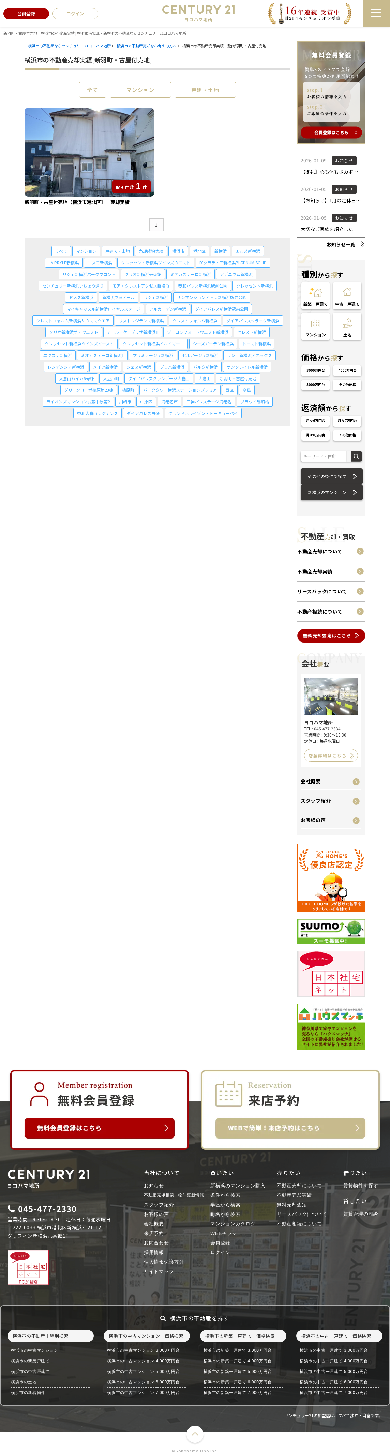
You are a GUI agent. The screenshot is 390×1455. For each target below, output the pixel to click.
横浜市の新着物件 (28, 1392)
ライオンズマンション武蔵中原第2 (78, 401)
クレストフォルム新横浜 (194, 320)
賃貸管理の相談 (360, 1214)
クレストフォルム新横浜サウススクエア (73, 320)
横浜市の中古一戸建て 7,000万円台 (334, 1392)
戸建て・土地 (117, 251)
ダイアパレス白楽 (143, 413)
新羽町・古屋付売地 (238, 378)
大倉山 (204, 378)
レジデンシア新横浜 (65, 367)
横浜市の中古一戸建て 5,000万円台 (334, 1371)
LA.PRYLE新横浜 (64, 262)
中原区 (146, 401)
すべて (61, 251)
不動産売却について (319, 551)
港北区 (199, 251)
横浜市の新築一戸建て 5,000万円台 (238, 1371)
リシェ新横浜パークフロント (89, 274)
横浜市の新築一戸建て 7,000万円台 (238, 1392)
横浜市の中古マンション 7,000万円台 (143, 1392)
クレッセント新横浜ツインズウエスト (156, 262)
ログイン (220, 1252)
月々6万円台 (315, 420)
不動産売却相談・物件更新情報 (174, 1195)
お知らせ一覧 (341, 244)
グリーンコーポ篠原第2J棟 (88, 390)
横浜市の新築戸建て (30, 1361)
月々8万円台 (315, 434)
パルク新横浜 (205, 367)
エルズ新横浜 (248, 251)
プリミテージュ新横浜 (153, 355)
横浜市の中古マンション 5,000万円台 (143, 1371)
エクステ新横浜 (57, 355)
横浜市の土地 (24, 1382)
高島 (247, 390)
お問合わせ (156, 1242)
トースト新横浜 (256, 343)
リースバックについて (322, 591)
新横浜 (220, 251)
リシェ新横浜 (156, 297)
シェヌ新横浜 (138, 367)
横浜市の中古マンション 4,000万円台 (143, 1361)
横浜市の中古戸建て (30, 1371)
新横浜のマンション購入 (238, 1185)
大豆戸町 (111, 378)
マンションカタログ (232, 1223)
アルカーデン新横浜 (167, 309)
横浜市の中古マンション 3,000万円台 (143, 1350)
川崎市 (125, 401)
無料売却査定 (292, 1204)
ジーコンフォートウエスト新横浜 (197, 332)
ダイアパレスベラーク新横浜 (252, 320)
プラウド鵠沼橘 (254, 401)
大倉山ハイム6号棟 (76, 378)
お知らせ (154, 1185)
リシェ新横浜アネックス (249, 355)
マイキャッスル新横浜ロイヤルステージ (103, 309)
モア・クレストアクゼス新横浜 (140, 286)
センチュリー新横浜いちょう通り (73, 286)
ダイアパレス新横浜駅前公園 (221, 309)
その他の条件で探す (327, 476)
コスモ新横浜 (100, 262)
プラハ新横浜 (172, 367)
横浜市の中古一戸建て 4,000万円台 (334, 1361)
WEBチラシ (223, 1233)
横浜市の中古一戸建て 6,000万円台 (334, 1382)
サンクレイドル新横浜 (247, 367)
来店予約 (154, 1233)
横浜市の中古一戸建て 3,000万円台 (334, 1350)
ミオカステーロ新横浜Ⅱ (102, 355)
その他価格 (347, 384)
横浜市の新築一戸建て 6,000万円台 (238, 1382)
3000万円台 (315, 370)
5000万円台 (315, 384)
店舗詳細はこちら (328, 755)
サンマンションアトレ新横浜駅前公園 (211, 297)
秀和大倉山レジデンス (97, 413)
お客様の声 (313, 820)
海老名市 (169, 401)
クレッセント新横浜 (254, 286)
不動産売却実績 (314, 571)
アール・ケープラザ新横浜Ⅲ (132, 332)
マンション (140, 89)
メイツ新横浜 (105, 367)
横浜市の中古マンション (34, 1350)
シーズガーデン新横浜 (213, 343)
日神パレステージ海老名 (208, 401)
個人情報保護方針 (164, 1262)
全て (93, 89)
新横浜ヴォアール (118, 297)
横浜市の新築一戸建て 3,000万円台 (238, 1350)
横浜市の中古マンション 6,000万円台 (143, 1382)
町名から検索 (225, 1214)
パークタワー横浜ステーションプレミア (180, 390)
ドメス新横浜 (81, 297)
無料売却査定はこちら (327, 635)
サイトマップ (159, 1271)
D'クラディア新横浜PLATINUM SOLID (233, 262)
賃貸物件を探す (360, 1185)
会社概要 (311, 781)
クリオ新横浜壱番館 (142, 274)
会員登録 (220, 1242)
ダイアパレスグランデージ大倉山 (159, 378)
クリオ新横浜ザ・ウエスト (73, 332)
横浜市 (178, 251)
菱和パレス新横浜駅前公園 (202, 286)
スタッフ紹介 (316, 800)
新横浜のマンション (327, 492)
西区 (230, 390)
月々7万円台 (347, 420)
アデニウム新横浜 (236, 274)
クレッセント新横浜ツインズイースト (79, 343)
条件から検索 (225, 1195)
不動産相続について (319, 611)
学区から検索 (225, 1204)
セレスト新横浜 (251, 332)
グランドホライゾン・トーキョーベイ (203, 413)
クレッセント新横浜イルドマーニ (153, 343)
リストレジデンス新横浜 (141, 320)
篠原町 (128, 390)
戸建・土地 (205, 89)
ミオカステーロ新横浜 (190, 274)
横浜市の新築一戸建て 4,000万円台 (238, 1361)
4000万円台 (347, 370)
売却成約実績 (151, 251)
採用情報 (154, 1252)
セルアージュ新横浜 (200, 355)
